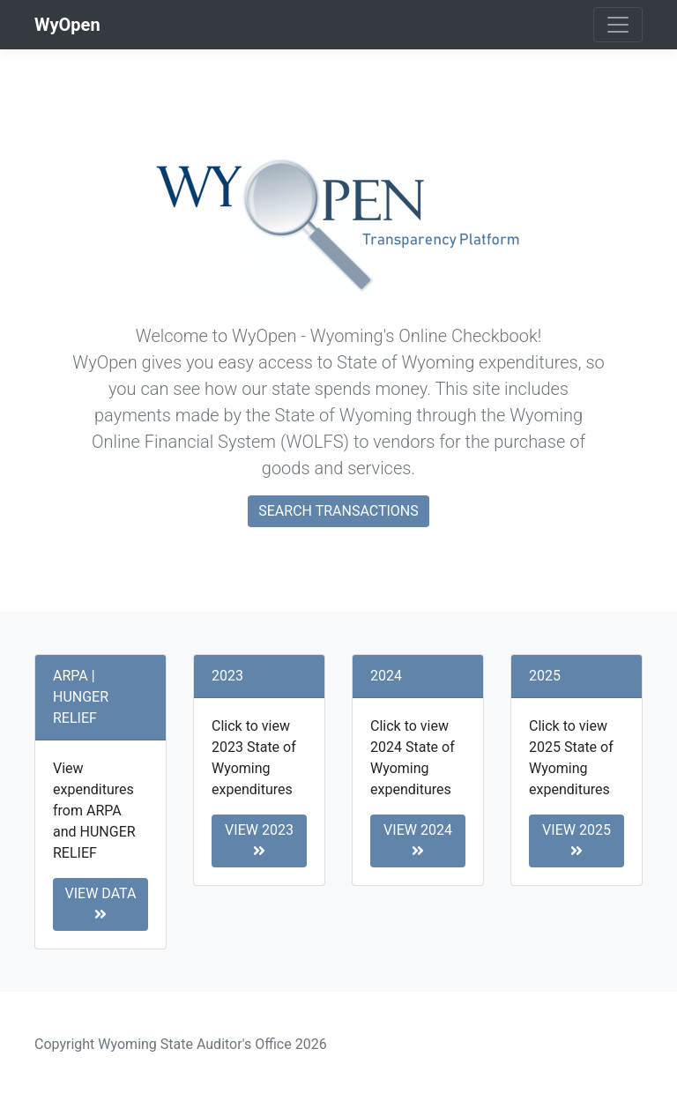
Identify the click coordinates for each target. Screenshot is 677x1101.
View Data (101, 903)
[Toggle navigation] (618, 24)
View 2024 (417, 840)
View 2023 (259, 840)
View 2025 (576, 840)
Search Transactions (338, 510)
